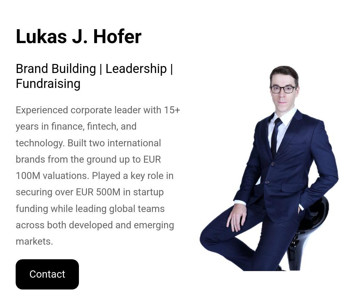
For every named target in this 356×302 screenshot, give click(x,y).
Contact (47, 274)
